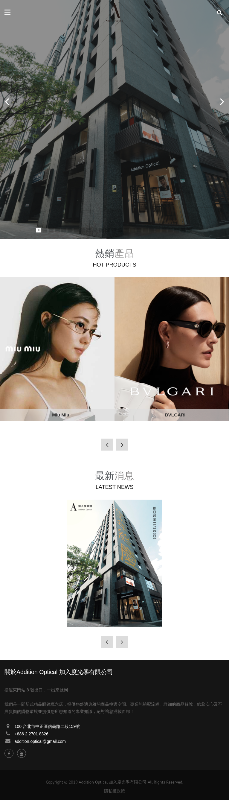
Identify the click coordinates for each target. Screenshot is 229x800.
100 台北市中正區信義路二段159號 (47, 726)
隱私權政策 (114, 791)
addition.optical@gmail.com (40, 741)
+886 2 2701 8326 (31, 733)
